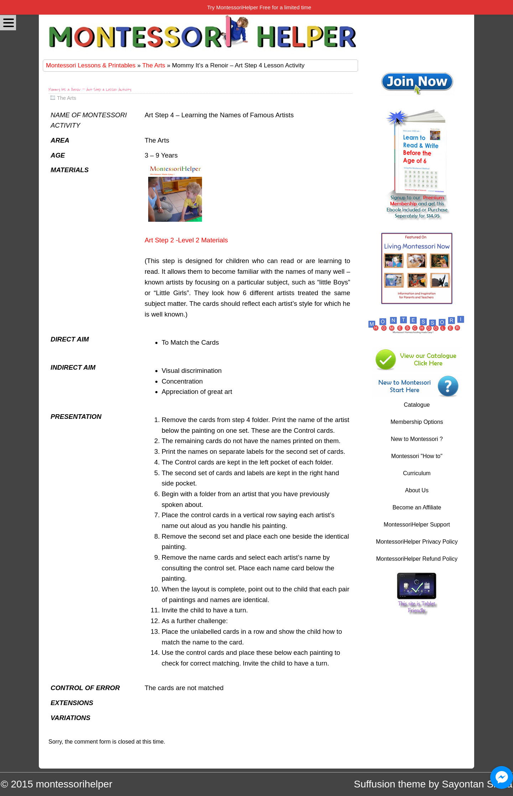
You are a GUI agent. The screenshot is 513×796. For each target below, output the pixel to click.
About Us (417, 490)
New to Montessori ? (417, 439)
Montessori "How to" (416, 456)
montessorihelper (74, 784)
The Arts (153, 65)
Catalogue (417, 405)
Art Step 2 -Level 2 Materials (186, 240)
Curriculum (416, 473)
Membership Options (416, 422)
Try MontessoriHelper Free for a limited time (259, 7)
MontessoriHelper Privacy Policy (416, 542)
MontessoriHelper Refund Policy (417, 559)
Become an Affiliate (417, 507)
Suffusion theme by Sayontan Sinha (433, 784)
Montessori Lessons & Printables (90, 65)
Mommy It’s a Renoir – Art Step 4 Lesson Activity (89, 89)
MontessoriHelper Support (417, 525)
